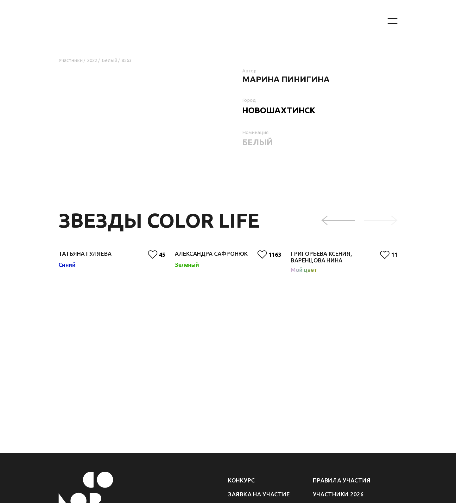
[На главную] (215, 21)
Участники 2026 (338, 494)
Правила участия (342, 480)
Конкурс (241, 480)
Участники (71, 60)
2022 (92, 60)
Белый (109, 60)
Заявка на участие (259, 494)
